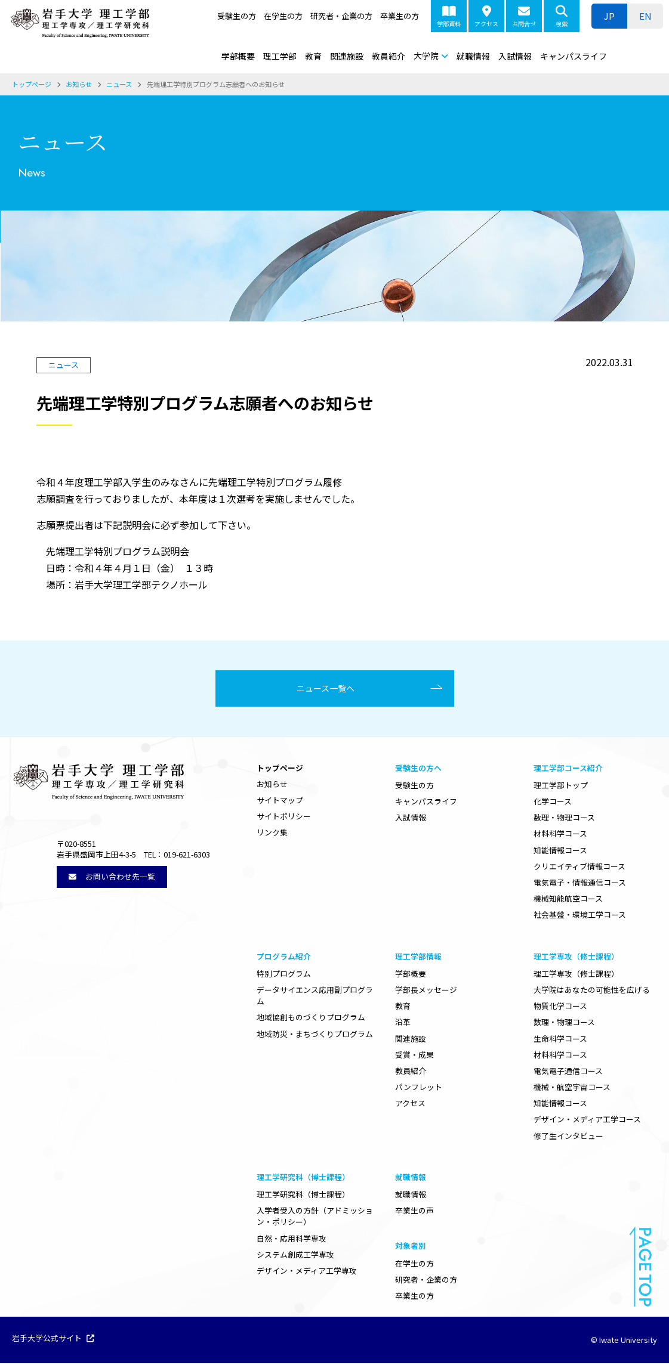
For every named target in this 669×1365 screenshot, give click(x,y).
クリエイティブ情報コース (579, 868)
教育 (313, 56)
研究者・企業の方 (341, 15)
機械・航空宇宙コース (572, 1088)
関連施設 (346, 56)
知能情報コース (560, 852)
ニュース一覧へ (330, 689)
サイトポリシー (284, 818)
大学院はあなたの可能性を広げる (592, 991)
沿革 (403, 1023)
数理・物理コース (564, 819)
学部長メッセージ (426, 991)
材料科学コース (560, 835)
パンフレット (418, 1088)
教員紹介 (388, 56)
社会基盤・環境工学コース (580, 916)
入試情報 (515, 56)
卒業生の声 (414, 1212)
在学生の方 (283, 15)
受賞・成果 (414, 1056)
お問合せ (524, 16)
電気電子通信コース (568, 1072)
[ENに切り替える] (645, 16)
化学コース (553, 803)
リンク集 (272, 834)
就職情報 (473, 56)
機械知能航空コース (568, 900)
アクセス (486, 16)
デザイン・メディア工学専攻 (307, 1272)
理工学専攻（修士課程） (576, 975)
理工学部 (280, 56)
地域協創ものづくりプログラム (311, 1018)
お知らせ (272, 785)
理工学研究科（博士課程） (303, 1196)
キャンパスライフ (573, 56)
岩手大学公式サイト (53, 1340)
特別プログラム (284, 975)
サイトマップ (280, 801)
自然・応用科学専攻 (291, 1240)
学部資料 (449, 16)
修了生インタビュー (568, 1137)
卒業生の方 (399, 15)
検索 (562, 16)
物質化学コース (560, 1007)
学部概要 (238, 56)
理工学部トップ (561, 787)
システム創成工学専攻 (295, 1256)
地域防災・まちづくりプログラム (315, 1035)
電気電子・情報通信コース (580, 884)
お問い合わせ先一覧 (112, 877)
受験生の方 (236, 15)
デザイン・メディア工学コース (587, 1120)
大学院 (426, 55)
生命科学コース (560, 1039)
